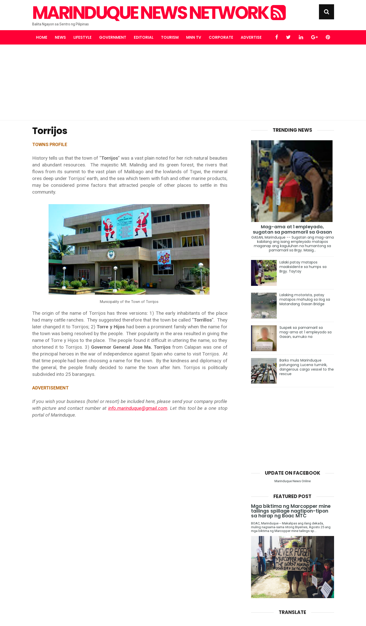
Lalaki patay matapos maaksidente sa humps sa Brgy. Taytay (303, 267)
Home (41, 37)
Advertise (251, 37)
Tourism (170, 37)
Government (112, 37)
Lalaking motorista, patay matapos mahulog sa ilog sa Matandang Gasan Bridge (304, 299)
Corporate (221, 37)
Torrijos (49, 130)
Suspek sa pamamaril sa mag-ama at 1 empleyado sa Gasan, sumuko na (305, 332)
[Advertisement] (183, 82)
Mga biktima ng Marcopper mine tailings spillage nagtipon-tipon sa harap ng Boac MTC (291, 511)
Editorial (143, 37)
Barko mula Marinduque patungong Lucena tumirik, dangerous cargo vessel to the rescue (306, 367)
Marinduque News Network (158, 13)
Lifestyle (82, 37)
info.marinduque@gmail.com (137, 408)
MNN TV (193, 37)
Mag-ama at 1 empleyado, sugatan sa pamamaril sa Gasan (292, 229)
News (60, 37)
